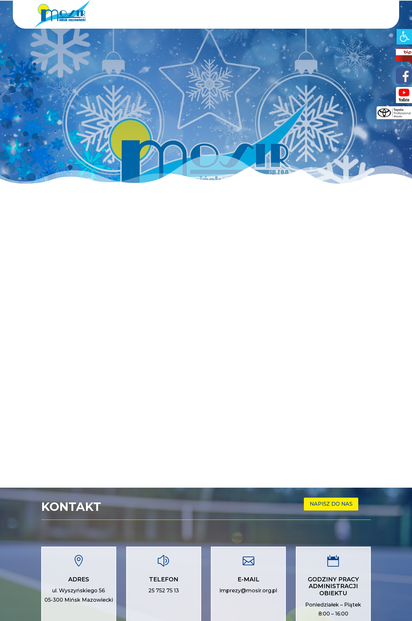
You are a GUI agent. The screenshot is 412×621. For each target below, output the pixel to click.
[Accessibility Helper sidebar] (404, 36)
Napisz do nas (331, 504)
